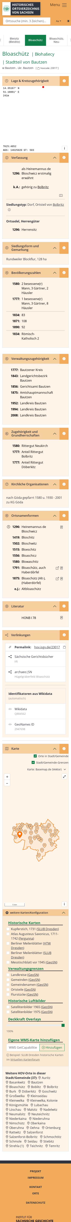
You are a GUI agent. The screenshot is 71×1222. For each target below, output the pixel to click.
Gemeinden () (25, 980)
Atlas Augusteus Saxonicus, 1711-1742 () (34, 936)
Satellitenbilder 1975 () (32, 1012)
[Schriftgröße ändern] (58, 21)
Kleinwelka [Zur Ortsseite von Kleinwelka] (16, 1100)
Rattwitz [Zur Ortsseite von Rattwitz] (15, 1132)
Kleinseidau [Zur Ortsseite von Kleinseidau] (39, 1096)
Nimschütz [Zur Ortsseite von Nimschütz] (17, 1123)
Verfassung (16, 158)
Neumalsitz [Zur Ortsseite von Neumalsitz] (17, 1114)
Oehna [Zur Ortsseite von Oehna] (34, 1128)
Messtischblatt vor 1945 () (34, 962)
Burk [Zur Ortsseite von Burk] (12, 1091)
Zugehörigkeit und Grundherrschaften (22, 433)
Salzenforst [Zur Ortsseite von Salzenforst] (35, 1132)
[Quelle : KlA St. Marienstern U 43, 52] (61, 527)
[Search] (26, 21)
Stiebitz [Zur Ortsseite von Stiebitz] (48, 1141)
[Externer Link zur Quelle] (57, 568)
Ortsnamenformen (22, 516)
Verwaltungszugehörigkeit (27, 359)
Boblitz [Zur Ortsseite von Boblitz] (36, 1087)
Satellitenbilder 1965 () (32, 1007)
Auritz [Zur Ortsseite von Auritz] (46, 1078)
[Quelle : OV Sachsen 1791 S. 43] (61, 568)
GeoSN (51, 962)
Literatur (14, 606)
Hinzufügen (52, 1047)
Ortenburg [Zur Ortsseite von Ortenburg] (53, 1128)
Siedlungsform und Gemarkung (22, 248)
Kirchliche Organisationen (26, 484)
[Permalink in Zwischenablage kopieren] (64, 647)
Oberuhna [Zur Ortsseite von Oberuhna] (16, 1128)
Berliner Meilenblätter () (31, 945)
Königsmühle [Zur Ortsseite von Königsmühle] (18, 1105)
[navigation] (35, 40)
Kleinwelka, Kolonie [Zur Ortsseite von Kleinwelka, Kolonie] (44, 1100)
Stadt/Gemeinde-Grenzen (52, 762)
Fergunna (26, 938)
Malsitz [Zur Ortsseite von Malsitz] (32, 1109)
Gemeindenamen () (29, 985)
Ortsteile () (23, 989)
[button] (61, 527)
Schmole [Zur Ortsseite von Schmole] (15, 1141)
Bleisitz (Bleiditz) (14, 40)
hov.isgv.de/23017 (47, 647)
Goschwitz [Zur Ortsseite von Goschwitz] (49, 1091)
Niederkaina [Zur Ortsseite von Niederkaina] (18, 1119)
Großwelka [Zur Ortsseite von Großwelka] (17, 1096)
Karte (12, 749)
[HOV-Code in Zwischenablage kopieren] (38, 68)
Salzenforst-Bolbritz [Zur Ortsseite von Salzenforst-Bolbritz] (23, 1137)
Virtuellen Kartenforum (25, 1059)
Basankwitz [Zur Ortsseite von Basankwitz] (17, 1082)
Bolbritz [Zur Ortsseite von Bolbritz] (52, 1087)
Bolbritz (43, 187)
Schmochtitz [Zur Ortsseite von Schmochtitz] (52, 1137)
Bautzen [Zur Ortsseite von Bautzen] (37, 1082)
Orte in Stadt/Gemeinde (53, 756)
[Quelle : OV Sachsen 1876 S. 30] (61, 578)
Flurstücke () (24, 994)
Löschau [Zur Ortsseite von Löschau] (15, 1109)
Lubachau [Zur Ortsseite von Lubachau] (41, 1105)
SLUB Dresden (47, 929)
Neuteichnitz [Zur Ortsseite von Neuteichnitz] (40, 1114)
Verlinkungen (17, 635)
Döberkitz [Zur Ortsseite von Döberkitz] (29, 1091)
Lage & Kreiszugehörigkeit (27, 81)
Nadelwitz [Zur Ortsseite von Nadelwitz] (50, 1109)
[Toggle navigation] (58, 5)
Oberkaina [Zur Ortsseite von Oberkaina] (38, 1123)
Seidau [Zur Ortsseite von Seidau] (32, 1141)
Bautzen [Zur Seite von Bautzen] (39, 62)
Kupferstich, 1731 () (35, 929)
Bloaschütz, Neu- (56, 40)
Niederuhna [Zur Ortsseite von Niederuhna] (41, 1119)
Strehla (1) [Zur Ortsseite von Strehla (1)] (16, 1146)
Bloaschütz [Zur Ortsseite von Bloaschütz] (17, 1087)
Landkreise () (25, 975)
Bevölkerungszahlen (23, 273)
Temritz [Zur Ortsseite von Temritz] (54, 1146)
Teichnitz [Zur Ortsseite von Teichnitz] (36, 1146)
